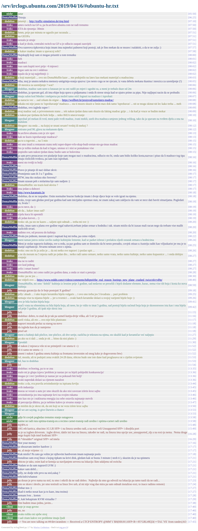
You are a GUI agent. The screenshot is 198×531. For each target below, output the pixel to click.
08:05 (192, 81)
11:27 (192, 334)
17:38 (192, 502)
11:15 (192, 312)
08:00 (192, 55)
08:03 (192, 77)
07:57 (192, 47)
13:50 (192, 406)
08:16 (192, 157)
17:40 (192, 506)
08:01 (192, 58)
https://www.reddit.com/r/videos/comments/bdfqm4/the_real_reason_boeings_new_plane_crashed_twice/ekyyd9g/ (100, 279)
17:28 (192, 495)
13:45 (192, 387)
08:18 (192, 192)
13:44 (192, 383)
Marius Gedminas (41, 527)
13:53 (192, 409)
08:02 (192, 62)
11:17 (192, 319)
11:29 (192, 338)
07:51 (192, 32)
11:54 (192, 364)
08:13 (192, 133)
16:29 (192, 439)
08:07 (192, 96)
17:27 (192, 487)
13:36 (192, 372)
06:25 (192, 17)
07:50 (192, 25)
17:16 (192, 442)
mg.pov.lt (63, 527)
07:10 (192, 21)
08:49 (192, 279)
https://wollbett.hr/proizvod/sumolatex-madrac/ (88, 100)
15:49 (192, 428)
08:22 (192, 236)
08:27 (192, 255)
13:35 (192, 368)
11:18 (192, 323)
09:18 (192, 290)
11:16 (192, 316)
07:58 (192, 51)
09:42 (192, 306)
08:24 (192, 239)
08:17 (192, 173)
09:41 (192, 301)
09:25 (192, 294)
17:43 (192, 521)
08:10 (192, 115)
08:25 (192, 245)
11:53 (192, 357)
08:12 (192, 125)
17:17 (192, 446)
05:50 (192, 13)
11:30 (192, 342)
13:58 (192, 417)
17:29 (192, 499)
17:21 (192, 457)
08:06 (192, 85)
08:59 (192, 285)
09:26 (192, 297)
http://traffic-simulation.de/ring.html (49, 21)
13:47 (192, 402)
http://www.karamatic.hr (31, 192)
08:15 (192, 140)
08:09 (192, 107)
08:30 (192, 276)
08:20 (192, 221)
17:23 (192, 480)
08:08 (192, 100)
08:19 (192, 201)
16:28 (192, 433)
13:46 (192, 394)
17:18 (192, 454)
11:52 (192, 346)
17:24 (192, 484)
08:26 (192, 250)
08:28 (192, 272)
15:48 (192, 424)
